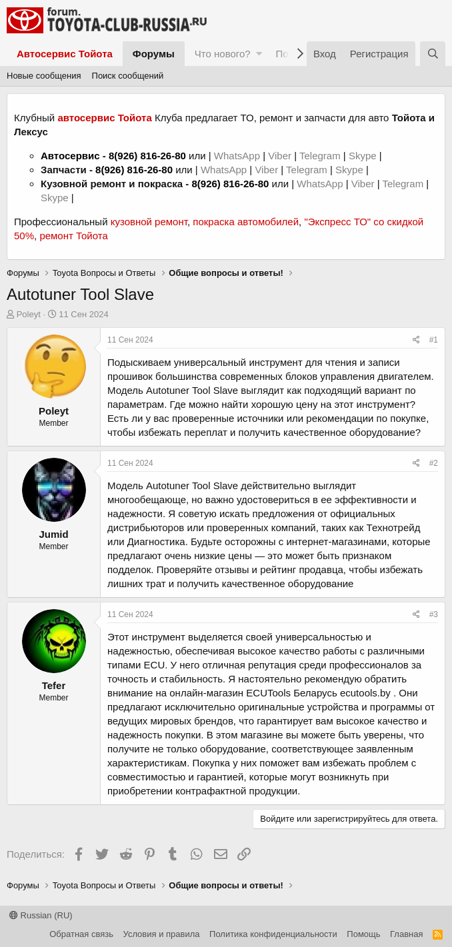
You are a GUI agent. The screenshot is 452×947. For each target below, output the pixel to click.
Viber (279, 155)
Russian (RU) (41, 915)
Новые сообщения (44, 76)
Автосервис (70, 155)
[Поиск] (432, 53)
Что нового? (223, 53)
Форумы (154, 53)
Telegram (321, 155)
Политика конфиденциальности (273, 934)
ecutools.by (365, 692)
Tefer (54, 685)
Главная (406, 934)
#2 (433, 463)
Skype (364, 155)
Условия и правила (161, 934)
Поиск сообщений (128, 76)
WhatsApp (238, 155)
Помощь (363, 934)
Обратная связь (81, 934)
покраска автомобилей (246, 221)
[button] (259, 53)
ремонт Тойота (73, 235)
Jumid (53, 534)
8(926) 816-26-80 (147, 155)
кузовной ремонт (149, 221)
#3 (433, 614)
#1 (433, 340)
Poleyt (29, 314)
